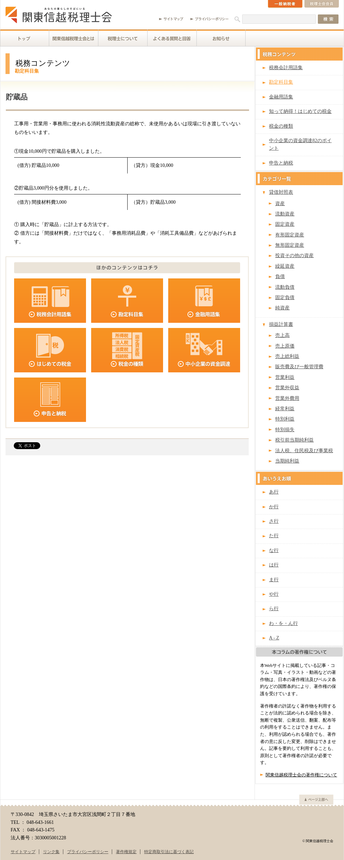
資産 (280, 203)
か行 (274, 506)
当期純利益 (287, 461)
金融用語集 (281, 96)
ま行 (274, 579)
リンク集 (51, 851)
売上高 (282, 335)
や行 (274, 594)
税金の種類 (281, 126)
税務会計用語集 (286, 67)
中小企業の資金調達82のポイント (300, 144)
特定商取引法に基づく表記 (169, 851)
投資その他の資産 (294, 255)
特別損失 (284, 429)
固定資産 (284, 224)
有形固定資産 (289, 234)
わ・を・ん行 (283, 623)
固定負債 (284, 297)
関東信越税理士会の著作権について (301, 775)
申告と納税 (281, 163)
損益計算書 (281, 324)
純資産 (282, 307)
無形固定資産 (289, 245)
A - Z (274, 637)
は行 (274, 564)
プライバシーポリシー (87, 851)
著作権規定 (126, 851)
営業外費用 (287, 398)
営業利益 (284, 377)
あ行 (274, 492)
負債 (280, 276)
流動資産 (284, 213)
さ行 (274, 521)
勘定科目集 (281, 82)
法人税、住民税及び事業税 (304, 450)
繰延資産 (284, 266)
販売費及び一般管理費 (299, 366)
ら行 (274, 608)
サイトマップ (23, 851)
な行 (274, 550)
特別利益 (284, 419)
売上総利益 (287, 356)
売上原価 (284, 346)
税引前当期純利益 (294, 440)
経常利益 (284, 408)
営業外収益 (287, 387)
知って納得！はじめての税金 (300, 111)
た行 (274, 535)
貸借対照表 (281, 192)
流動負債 (284, 287)
